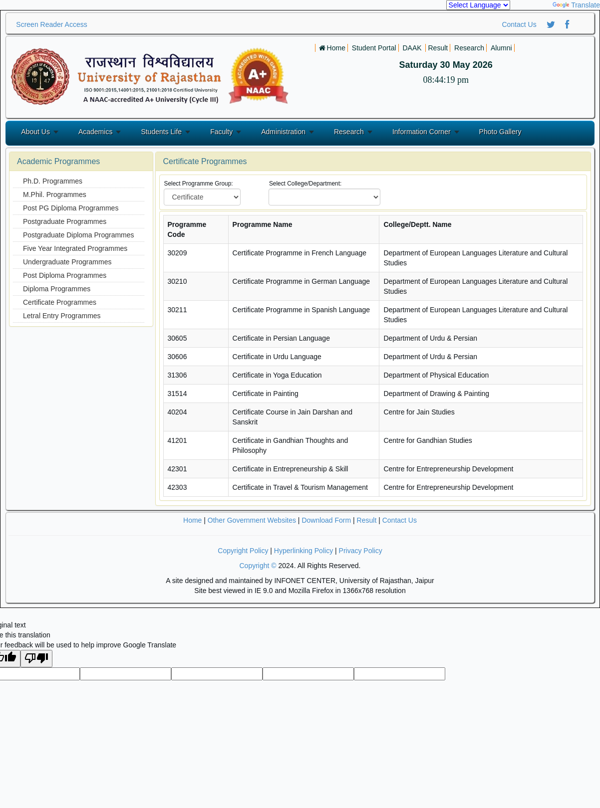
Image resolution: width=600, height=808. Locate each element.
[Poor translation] (36, 658)
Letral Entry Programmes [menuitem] (62, 316)
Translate (576, 5)
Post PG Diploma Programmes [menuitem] (70, 208)
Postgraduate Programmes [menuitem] (64, 221)
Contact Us (519, 24)
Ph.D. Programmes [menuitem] (52, 181)
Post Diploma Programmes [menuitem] (64, 275)
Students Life (161, 132)
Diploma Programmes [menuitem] (56, 289)
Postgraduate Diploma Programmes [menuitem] (78, 235)
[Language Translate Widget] (478, 5)
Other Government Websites (252, 520)
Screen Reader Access (51, 24)
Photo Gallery (500, 132)
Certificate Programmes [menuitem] (59, 302)
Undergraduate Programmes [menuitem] (67, 262)
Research (349, 132)
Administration (283, 132)
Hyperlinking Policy (303, 551)
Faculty (221, 132)
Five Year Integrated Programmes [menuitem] (75, 248)
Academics (95, 132)
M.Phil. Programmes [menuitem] (54, 195)
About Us (35, 132)
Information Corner (421, 132)
